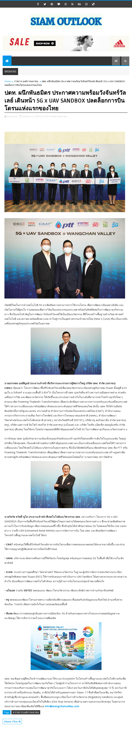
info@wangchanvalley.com (62, 706)
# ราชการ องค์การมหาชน (26, 712)
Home (7, 81)
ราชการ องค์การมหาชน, (55, 116)
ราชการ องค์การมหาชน (26, 81)
